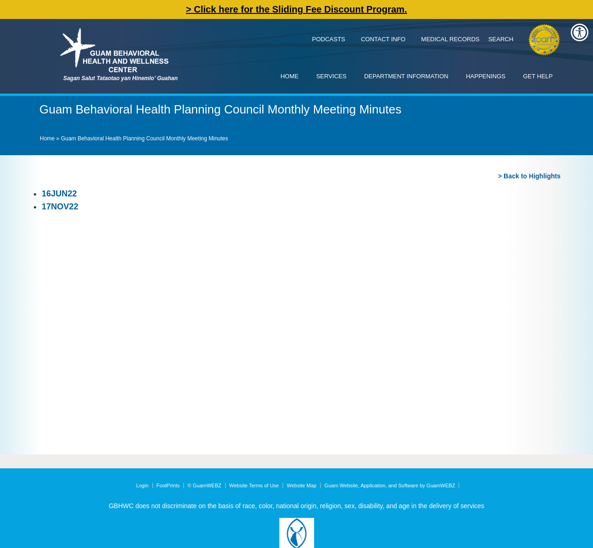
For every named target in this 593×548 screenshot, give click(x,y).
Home (289, 76)
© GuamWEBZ (204, 485)
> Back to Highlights (529, 176)
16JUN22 (59, 193)
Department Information (406, 76)
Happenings (485, 76)
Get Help (538, 76)
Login (142, 485)
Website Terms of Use (254, 485)
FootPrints (168, 485)
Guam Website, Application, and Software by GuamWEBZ (389, 485)
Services (331, 76)
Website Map (301, 485)
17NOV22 (60, 206)
